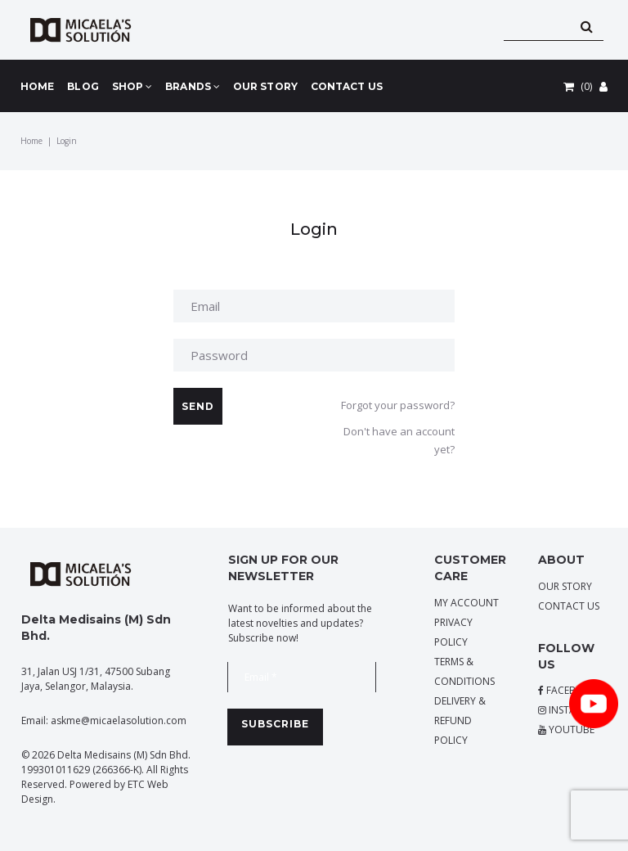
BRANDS (192, 86)
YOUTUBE (566, 729)
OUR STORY (265, 86)
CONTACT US (347, 86)
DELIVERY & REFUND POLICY (460, 720)
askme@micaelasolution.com (118, 720)
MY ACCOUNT (466, 603)
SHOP (132, 86)
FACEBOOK (568, 690)
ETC (136, 784)
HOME (37, 86)
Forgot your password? (398, 405)
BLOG (82, 86)
